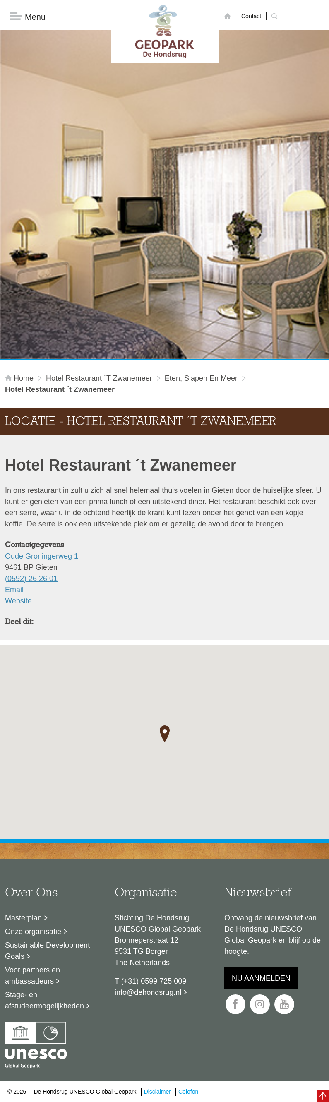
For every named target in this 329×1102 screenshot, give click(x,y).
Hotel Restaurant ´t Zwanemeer (99, 378)
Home (20, 378)
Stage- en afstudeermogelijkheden (44, 1000)
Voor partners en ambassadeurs (32, 975)
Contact (251, 16)
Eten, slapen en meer (201, 378)
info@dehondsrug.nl (148, 992)
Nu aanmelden (261, 978)
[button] (165, 734)
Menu (28, 17)
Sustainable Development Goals (47, 950)
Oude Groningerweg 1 (41, 556)
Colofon (188, 1091)
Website (18, 601)
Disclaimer (157, 1091)
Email (14, 590)
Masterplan (23, 918)
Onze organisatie (33, 931)
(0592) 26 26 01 (31, 578)
